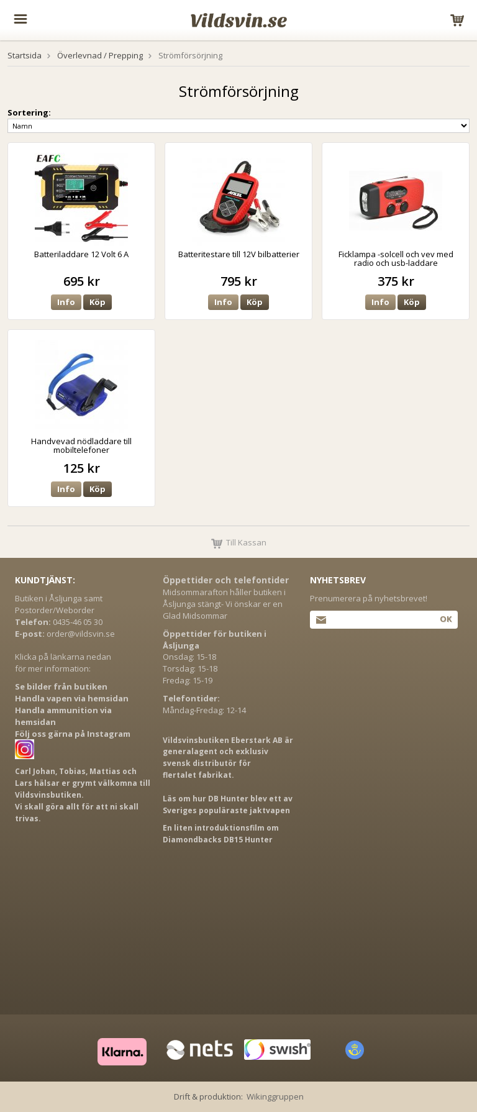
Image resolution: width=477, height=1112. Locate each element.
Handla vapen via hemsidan (72, 698)
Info (66, 302)
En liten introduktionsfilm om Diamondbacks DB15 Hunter (221, 834)
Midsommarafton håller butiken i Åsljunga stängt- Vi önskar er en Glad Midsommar (224, 603)
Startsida (24, 55)
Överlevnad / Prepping (100, 55)
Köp (97, 302)
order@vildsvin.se (81, 633)
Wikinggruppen (275, 1096)
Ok (446, 618)
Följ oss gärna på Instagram (72, 733)
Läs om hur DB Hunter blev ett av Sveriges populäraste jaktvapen (228, 804)
